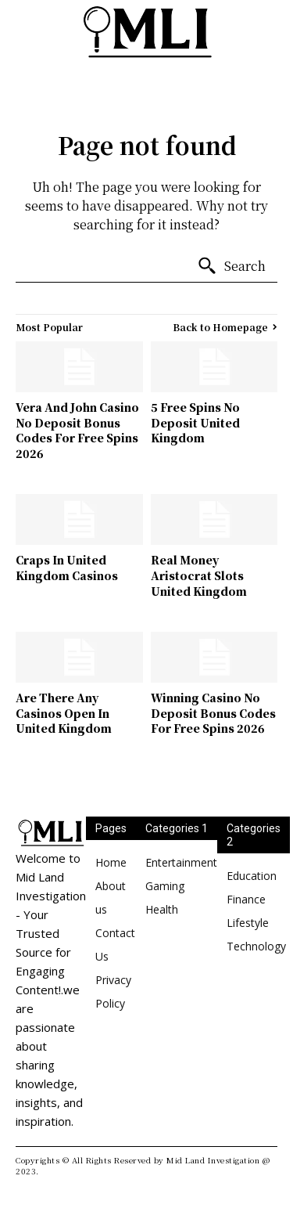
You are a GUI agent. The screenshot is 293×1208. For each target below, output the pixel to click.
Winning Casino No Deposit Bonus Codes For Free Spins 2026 (213, 713)
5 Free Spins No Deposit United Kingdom (195, 422)
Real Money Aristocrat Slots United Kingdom (199, 575)
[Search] (231, 266)
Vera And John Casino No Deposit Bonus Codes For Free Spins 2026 (77, 430)
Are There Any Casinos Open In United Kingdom (64, 713)
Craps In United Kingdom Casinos (67, 567)
